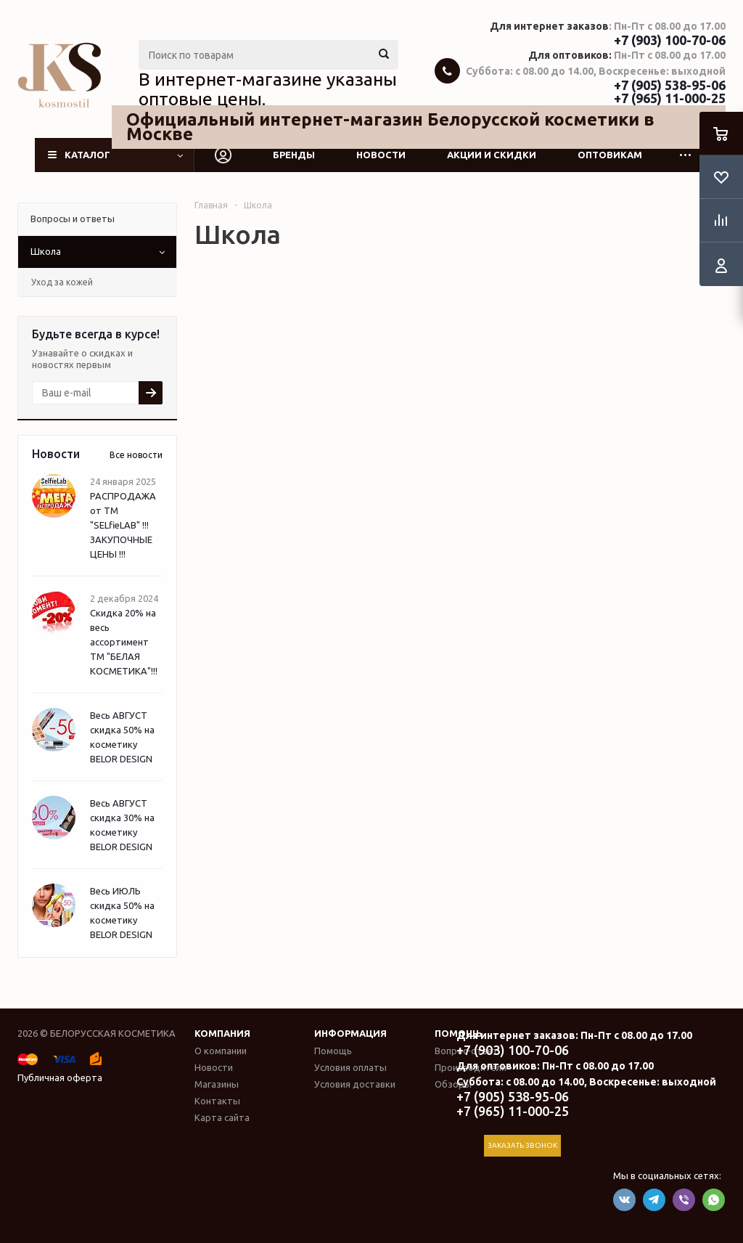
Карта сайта (222, 1117)
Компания (222, 1033)
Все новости (136, 455)
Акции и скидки (491, 155)
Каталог (87, 155)
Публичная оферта (59, 1077)
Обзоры (453, 1084)
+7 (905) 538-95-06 (670, 84)
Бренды (294, 155)
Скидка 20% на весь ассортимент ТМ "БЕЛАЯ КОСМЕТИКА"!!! (123, 642)
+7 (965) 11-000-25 (670, 98)
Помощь (333, 1051)
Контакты (217, 1101)
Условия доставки (354, 1084)
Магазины (216, 1084)
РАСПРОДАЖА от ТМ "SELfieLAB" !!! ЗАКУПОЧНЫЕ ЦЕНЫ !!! (123, 525)
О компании (220, 1051)
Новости (381, 155)
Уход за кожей (62, 282)
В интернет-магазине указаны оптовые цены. (268, 89)
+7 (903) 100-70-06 (670, 39)
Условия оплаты (350, 1067)
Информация (350, 1033)
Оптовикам (610, 155)
